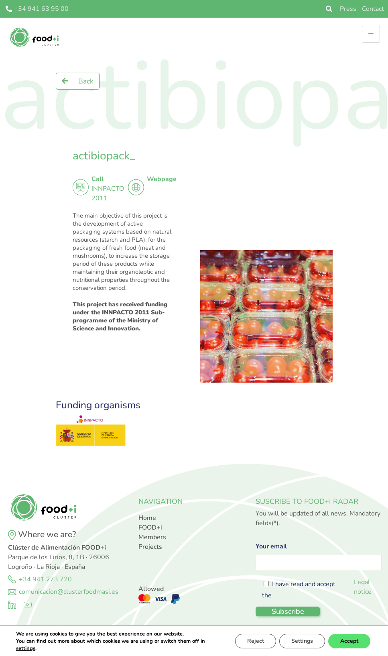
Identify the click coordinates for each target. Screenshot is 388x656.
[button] (78, 81)
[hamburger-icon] (371, 34)
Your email (318, 554)
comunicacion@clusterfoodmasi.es (68, 591)
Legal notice (363, 587)
